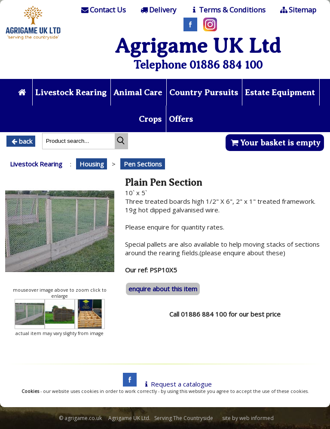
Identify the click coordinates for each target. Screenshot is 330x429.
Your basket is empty (275, 142)
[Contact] (103, 10)
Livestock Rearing (71, 92)
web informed (256, 418)
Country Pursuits (203, 92)
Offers (181, 119)
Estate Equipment (280, 92)
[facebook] (128, 384)
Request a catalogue (177, 384)
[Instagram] (208, 28)
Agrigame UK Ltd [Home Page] (198, 45)
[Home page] (33, 40)
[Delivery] (157, 10)
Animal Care (137, 92)
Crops (150, 119)
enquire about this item (162, 288)
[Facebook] (188, 28)
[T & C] (227, 10)
